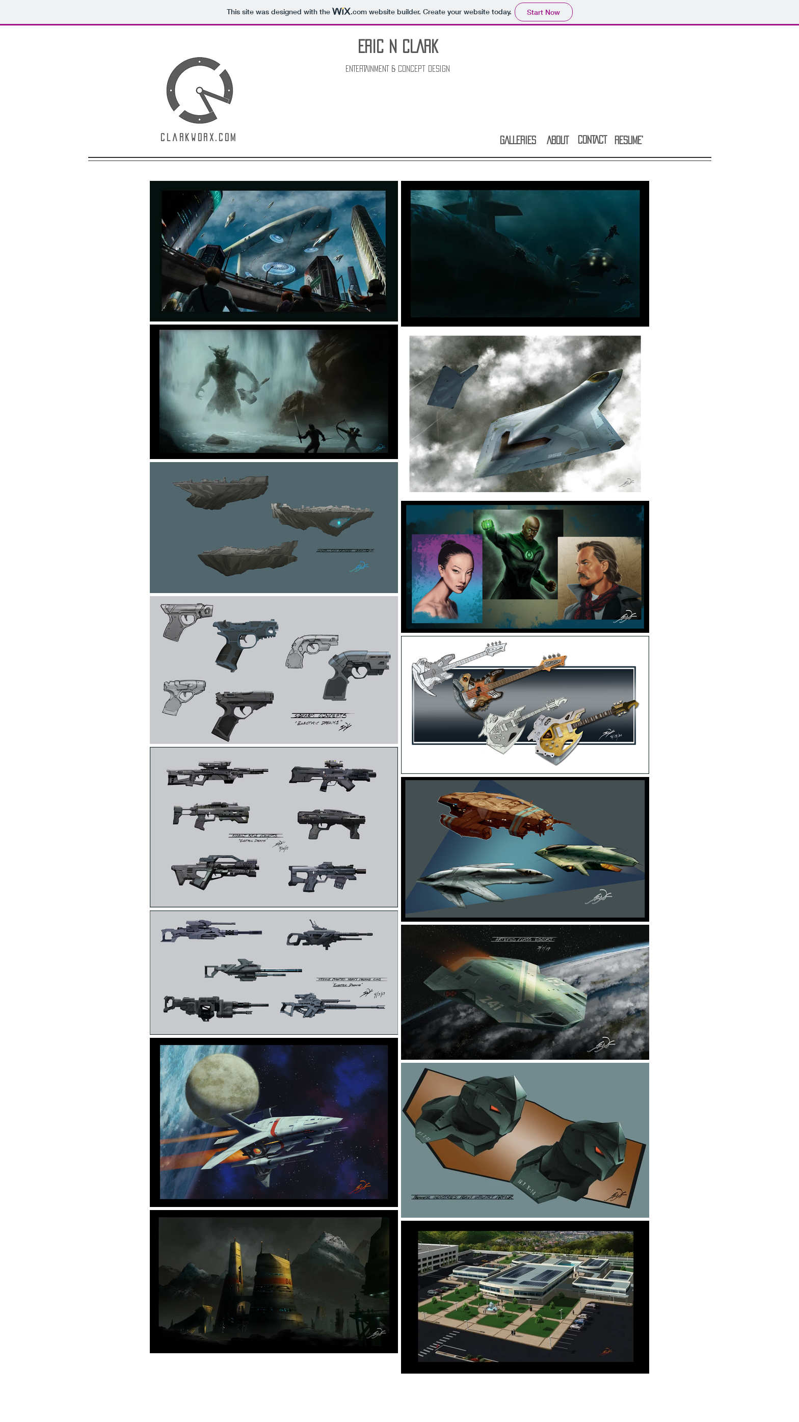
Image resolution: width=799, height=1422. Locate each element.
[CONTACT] (592, 139)
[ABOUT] (558, 140)
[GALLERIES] (518, 140)
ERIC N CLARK (398, 46)
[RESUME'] (628, 140)
